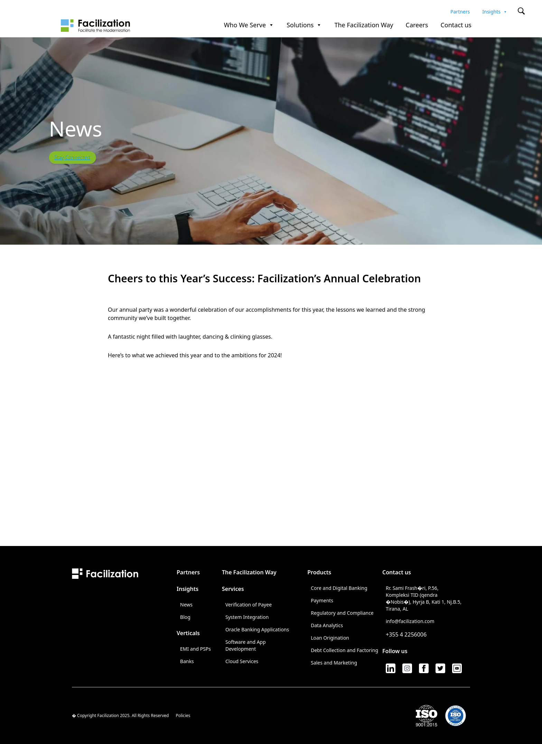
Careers (417, 25)
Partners (460, 10)
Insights (494, 10)
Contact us (455, 25)
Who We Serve (249, 25)
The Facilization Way (363, 25)
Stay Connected (72, 157)
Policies (183, 715)
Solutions (304, 25)
